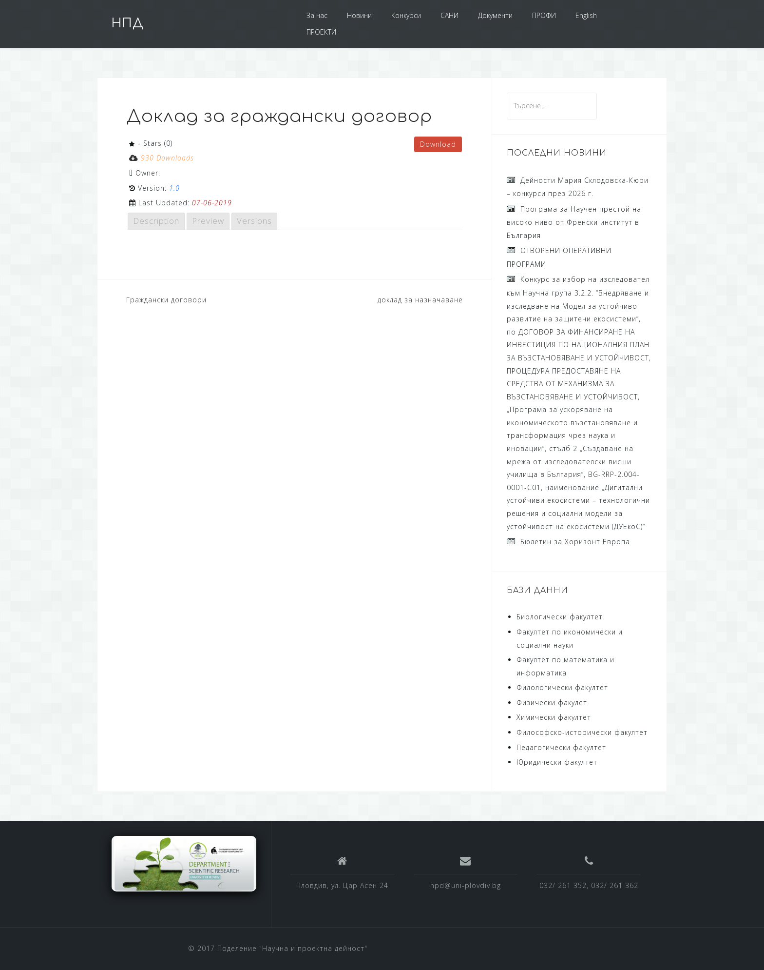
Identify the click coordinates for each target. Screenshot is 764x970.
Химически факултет (553, 717)
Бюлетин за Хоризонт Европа (575, 541)
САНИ (449, 15)
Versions (254, 220)
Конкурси (406, 15)
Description (156, 220)
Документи (495, 15)
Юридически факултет (556, 762)
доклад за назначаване (420, 299)
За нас (316, 15)
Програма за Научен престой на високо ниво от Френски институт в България (574, 222)
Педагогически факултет (561, 747)
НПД (128, 23)
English (586, 15)
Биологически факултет (559, 616)
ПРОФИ (544, 15)
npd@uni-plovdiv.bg (465, 885)
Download (438, 144)
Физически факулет (551, 702)
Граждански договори (166, 299)
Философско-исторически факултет (582, 732)
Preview (208, 220)
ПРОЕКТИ (321, 32)
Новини (359, 15)
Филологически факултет (562, 687)
